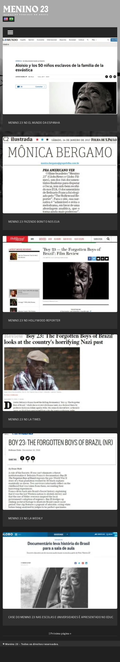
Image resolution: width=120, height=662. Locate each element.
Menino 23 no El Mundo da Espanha (34, 123)
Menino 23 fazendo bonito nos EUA (34, 222)
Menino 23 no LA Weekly (25, 518)
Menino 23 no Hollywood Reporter (34, 320)
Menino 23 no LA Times (24, 419)
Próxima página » (60, 633)
